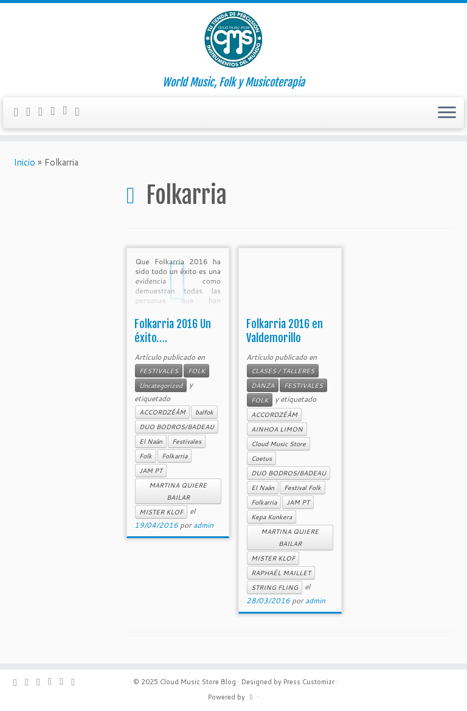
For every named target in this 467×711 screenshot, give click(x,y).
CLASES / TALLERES (282, 370)
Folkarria (174, 456)
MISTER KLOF (161, 512)
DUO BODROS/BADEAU (176, 426)
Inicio (24, 162)
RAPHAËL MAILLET (281, 573)
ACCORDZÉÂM (162, 412)
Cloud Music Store (278, 444)
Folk (145, 456)
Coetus (261, 458)
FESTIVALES (158, 370)
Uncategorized (160, 385)
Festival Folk (302, 487)
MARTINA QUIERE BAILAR (178, 491)
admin (203, 525)
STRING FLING (274, 587)
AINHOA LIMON (277, 429)
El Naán (150, 441)
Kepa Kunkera (271, 517)
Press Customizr (308, 682)
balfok (204, 412)
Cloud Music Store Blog (198, 682)
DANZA (262, 385)
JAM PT (150, 470)
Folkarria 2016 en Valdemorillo (284, 331)
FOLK (196, 370)
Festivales (186, 441)
